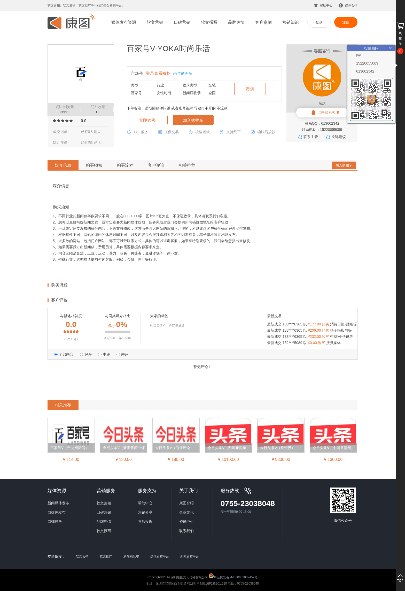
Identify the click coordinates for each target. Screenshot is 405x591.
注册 (345, 22)
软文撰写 (209, 22)
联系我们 (186, 531)
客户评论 (156, 165)
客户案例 (263, 22)
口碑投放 (55, 522)
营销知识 (290, 22)
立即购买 (147, 120)
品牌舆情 (236, 22)
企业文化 (186, 512)
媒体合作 (351, 5)
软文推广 (106, 556)
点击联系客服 (328, 112)
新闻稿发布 (131, 556)
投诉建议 (338, 137)
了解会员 (184, 73)
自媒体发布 (57, 512)
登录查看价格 (158, 73)
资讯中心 (186, 522)
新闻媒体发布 (58, 503)
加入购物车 (193, 120)
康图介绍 (186, 503)
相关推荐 (187, 165)
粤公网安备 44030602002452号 (233, 575)
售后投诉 (145, 522)
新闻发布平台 (189, 556)
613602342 (365, 71)
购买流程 (125, 165)
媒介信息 (63, 165)
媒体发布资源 (123, 22)
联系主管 (310, 137)
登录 (319, 22)
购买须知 (94, 165)
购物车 (400, 38)
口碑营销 (182, 22)
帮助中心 (326, 5)
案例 (250, 89)
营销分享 (145, 512)
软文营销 (155, 22)
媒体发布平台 (159, 556)
